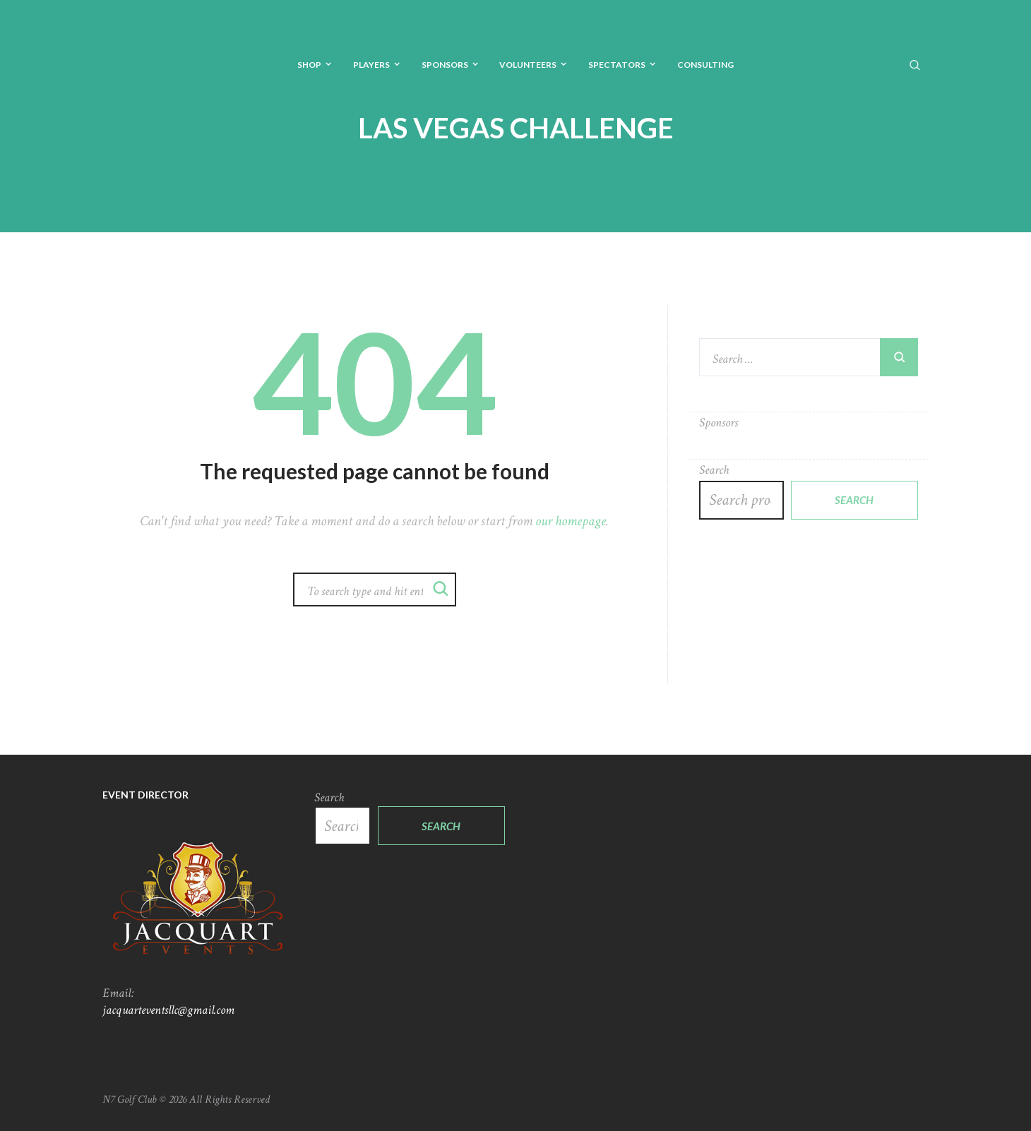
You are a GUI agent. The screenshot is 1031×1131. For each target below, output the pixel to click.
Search (714, 470)
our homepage (570, 521)
